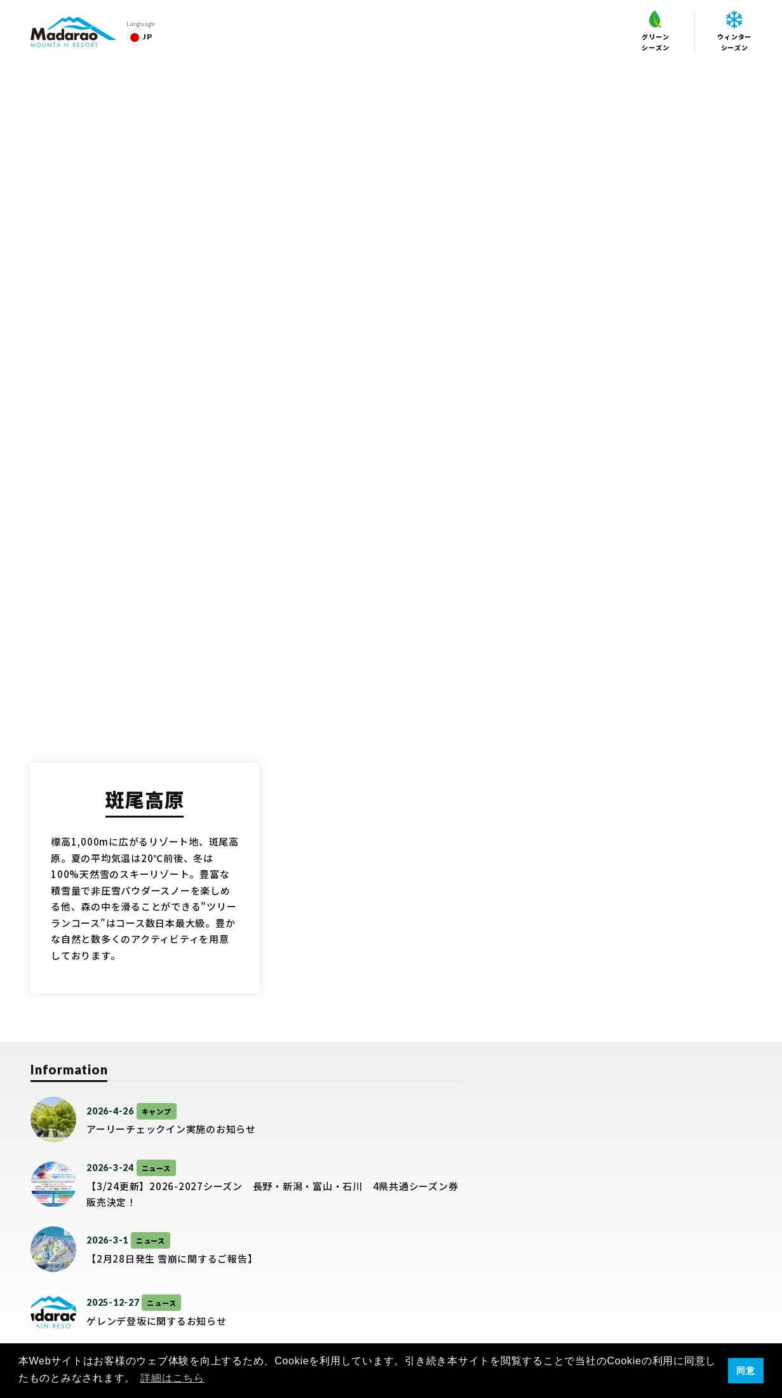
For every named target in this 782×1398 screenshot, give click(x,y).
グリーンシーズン (655, 31)
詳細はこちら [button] (172, 1378)
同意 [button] (745, 1371)
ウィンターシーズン (734, 31)
